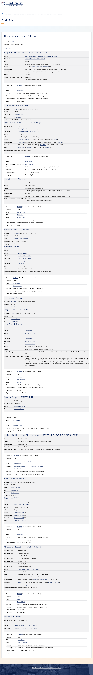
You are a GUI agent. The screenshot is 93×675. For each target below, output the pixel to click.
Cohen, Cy (21, 250)
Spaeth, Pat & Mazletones (21, 238)
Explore (60, 14)
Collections (7, 14)
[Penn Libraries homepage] (12, 4)
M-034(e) (13, 42)
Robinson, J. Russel (30, 333)
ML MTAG (28, 139)
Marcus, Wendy (29, 164)
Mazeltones (20, 90)
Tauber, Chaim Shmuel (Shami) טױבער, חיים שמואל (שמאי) (41, 56)
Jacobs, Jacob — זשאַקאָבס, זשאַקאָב (24, 461)
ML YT (20, 577)
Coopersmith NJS (19, 512)
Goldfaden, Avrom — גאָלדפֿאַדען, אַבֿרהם (25, 625)
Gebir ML (20, 139)
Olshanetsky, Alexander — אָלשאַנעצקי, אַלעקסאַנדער (28, 466)
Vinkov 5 (54, 139)
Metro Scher (35, 67)
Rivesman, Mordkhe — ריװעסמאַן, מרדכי (29, 569)
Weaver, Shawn (18, 114)
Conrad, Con (28, 330)
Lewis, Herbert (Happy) (24, 256)
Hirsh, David (20, 377)
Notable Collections (18, 14)
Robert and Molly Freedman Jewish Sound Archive (41, 14)
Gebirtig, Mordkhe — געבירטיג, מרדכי (28, 129)
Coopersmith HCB (44, 577)
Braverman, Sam (23, 253)
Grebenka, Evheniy (19, 406)
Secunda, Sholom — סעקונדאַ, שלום (35, 59)
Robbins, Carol (21, 217)
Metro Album (45, 67)
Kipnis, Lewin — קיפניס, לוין (21, 504)
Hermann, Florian (19, 409)
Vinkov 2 (35, 579)
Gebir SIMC (43, 145)
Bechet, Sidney (15, 319)
